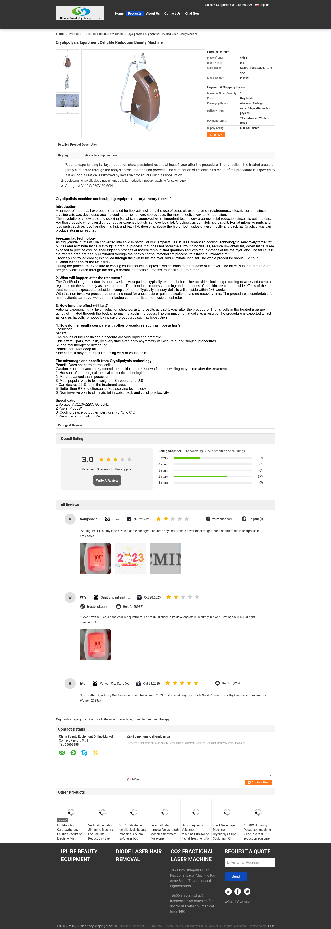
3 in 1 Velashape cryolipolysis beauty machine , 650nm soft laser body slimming (132, 834)
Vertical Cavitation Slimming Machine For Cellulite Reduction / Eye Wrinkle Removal (101, 834)
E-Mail (229, 901)
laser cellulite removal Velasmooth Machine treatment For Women (165, 832)
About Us (153, 13)
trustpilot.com (222, 519)
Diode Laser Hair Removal (139, 855)
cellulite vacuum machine (114, 719)
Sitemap (243, 901)
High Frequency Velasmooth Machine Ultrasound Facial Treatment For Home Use (196, 834)
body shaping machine (78, 719)
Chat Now (192, 13)
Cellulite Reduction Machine (105, 34)
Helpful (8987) (133, 607)
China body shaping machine (98, 926)
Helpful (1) (255, 519)
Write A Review (107, 480)
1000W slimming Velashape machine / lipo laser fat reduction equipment (258, 832)
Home (119, 13)
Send (236, 876)
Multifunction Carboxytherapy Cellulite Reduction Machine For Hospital (70, 834)
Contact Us (172, 13)
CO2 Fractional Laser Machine (192, 855)
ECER (270, 926)
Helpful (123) (231, 683)
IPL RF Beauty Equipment (79, 855)
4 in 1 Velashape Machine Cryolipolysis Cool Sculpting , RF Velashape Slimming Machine (227, 836)
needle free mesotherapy (152, 719)
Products (135, 13)
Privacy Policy (66, 926)
